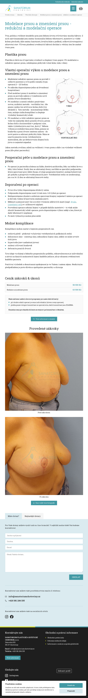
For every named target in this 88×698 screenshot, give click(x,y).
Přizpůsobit (71, 691)
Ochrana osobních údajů (55, 641)
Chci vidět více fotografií (44, 503)
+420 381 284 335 (15, 600)
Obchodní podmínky (54, 638)
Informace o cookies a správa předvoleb (62, 644)
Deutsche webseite (77, 2)
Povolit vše (71, 685)
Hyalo (73, 202)
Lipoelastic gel (14, 204)
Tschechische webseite (62, 2)
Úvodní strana (9, 15)
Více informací (13, 658)
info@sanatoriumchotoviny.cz (22, 596)
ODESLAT (76, 577)
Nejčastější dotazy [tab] (33, 516)
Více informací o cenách (44, 319)
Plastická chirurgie (31, 15)
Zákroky (20, 15)
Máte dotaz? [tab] (13, 516)
